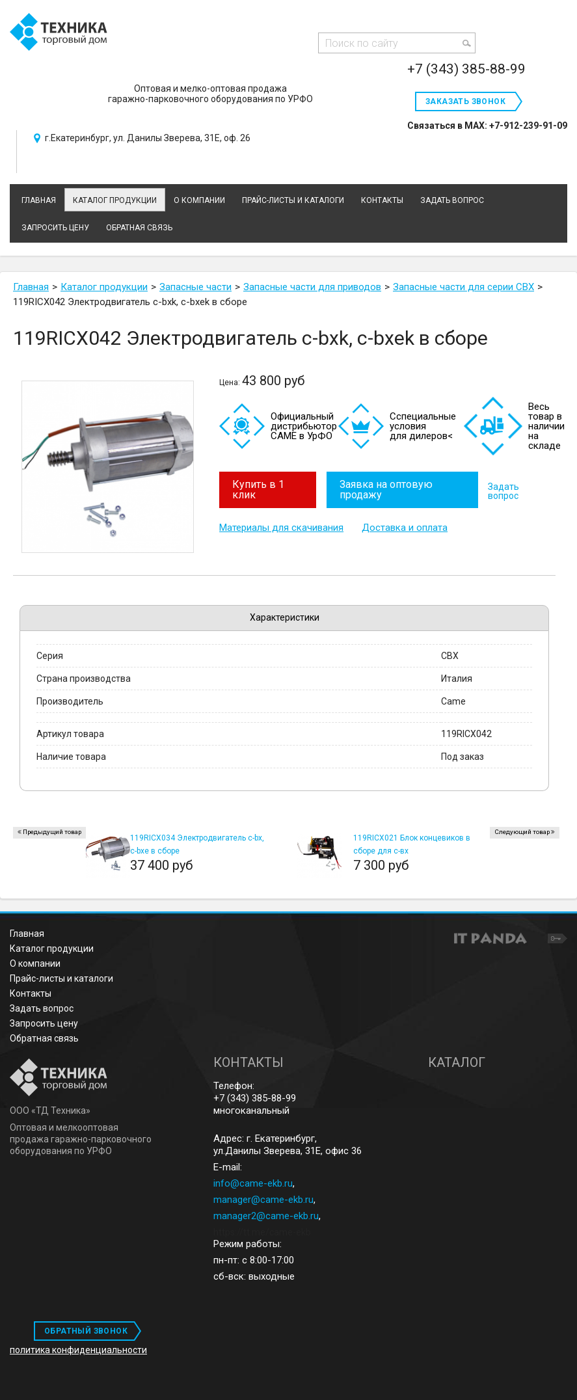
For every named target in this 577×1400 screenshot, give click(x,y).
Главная (27, 933)
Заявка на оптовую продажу (387, 489)
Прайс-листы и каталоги (61, 978)
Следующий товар (522, 831)
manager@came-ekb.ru (263, 1199)
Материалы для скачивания (281, 526)
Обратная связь (44, 1038)
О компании (35, 963)
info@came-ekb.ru (253, 1183)
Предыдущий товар (52, 831)
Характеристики (284, 617)
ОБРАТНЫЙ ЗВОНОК (85, 1331)
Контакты (30, 993)
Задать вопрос (504, 490)
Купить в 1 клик (258, 489)
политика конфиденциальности (78, 1350)
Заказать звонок (465, 101)
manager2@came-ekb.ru (266, 1216)
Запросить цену (44, 1023)
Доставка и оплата (405, 526)
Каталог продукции (115, 200)
